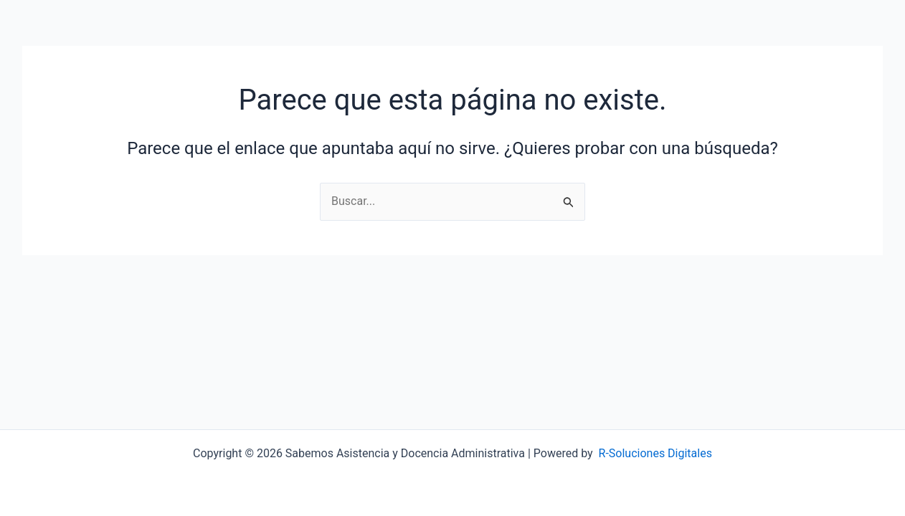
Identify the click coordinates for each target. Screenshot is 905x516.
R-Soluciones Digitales (655, 453)
